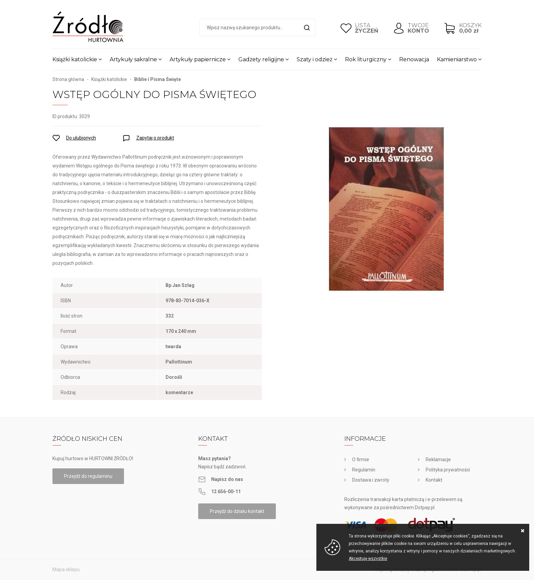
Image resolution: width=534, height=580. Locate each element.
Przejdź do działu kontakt (237, 511)
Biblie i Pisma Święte (157, 79)
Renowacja (414, 59)
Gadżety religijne (261, 59)
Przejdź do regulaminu (88, 476)
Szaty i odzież (314, 59)
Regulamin (363, 469)
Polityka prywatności (448, 469)
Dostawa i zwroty (370, 480)
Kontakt (434, 480)
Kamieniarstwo (457, 59)
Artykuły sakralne (133, 59)
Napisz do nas (227, 479)
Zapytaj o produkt (155, 138)
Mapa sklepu (66, 569)
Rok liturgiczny (366, 59)
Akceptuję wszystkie (368, 558)
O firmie (360, 459)
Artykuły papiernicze (198, 59)
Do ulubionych (81, 138)
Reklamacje (438, 459)
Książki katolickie (74, 59)
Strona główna (68, 79)
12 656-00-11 (226, 491)
